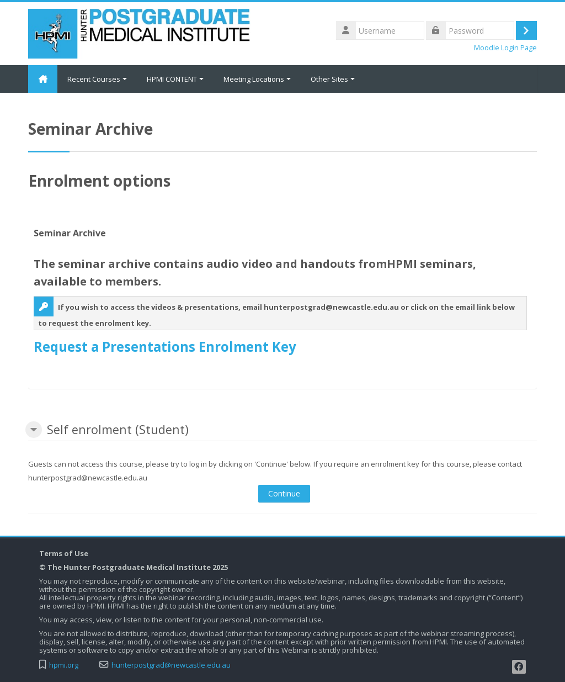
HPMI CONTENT (176, 79)
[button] (33, 429)
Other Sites (334, 79)
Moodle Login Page (505, 47)
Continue (284, 493)
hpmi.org (63, 665)
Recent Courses (99, 79)
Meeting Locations (258, 79)
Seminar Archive (70, 233)
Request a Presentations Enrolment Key (165, 346)
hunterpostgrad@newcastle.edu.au (171, 665)
